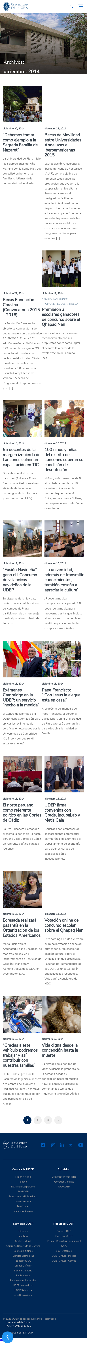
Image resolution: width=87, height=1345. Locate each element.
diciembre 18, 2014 (55, 563)
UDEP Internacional (23, 1285)
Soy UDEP (23, 1191)
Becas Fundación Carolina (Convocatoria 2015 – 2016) (21, 307)
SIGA (64, 1246)
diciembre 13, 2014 (55, 914)
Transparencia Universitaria (23, 1196)
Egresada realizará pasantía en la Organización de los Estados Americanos (22, 927)
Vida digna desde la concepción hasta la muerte (60, 1050)
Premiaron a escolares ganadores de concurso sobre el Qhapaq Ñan (61, 317)
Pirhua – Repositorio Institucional (64, 1241)
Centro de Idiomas (23, 1251)
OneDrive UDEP (63, 1236)
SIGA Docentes (64, 1251)
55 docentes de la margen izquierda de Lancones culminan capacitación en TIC (21, 457)
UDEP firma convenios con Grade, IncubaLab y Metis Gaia (62, 812)
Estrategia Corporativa (23, 1186)
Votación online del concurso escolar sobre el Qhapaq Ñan (63, 925)
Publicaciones (23, 1275)
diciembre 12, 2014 (13, 1039)
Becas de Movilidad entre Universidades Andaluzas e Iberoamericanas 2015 (62, 145)
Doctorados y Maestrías (64, 1177)
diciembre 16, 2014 (13, 798)
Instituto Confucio (23, 1270)
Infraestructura (23, 1201)
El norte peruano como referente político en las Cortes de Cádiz (22, 812)
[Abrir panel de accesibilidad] (7, 1337)
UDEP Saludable (23, 1290)
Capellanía (23, 1236)
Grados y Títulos (23, 1265)
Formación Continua (64, 1181)
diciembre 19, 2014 (52, 293)
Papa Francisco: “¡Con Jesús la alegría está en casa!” (61, 695)
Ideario (23, 1181)
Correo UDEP (64, 1231)
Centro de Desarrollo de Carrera (23, 1246)
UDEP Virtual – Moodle (64, 1256)
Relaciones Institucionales (23, 1280)
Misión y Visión (23, 1177)
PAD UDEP (64, 1186)
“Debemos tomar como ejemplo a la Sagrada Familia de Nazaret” (20, 142)
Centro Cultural (23, 1241)
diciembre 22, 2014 (55, 128)
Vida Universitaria (23, 1295)
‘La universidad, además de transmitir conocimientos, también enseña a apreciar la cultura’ (63, 580)
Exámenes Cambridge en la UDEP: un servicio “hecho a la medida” (21, 697)
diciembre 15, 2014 (55, 798)
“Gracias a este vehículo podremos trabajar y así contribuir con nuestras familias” (20, 1055)
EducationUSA (23, 1260)
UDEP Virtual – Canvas (64, 1260)
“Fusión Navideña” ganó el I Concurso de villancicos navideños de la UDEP (20, 580)
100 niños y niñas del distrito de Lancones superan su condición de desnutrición (63, 460)
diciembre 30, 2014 (13, 128)
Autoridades (23, 1206)
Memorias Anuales (23, 1211)
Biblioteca (23, 1231)
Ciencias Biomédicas (23, 1256)
